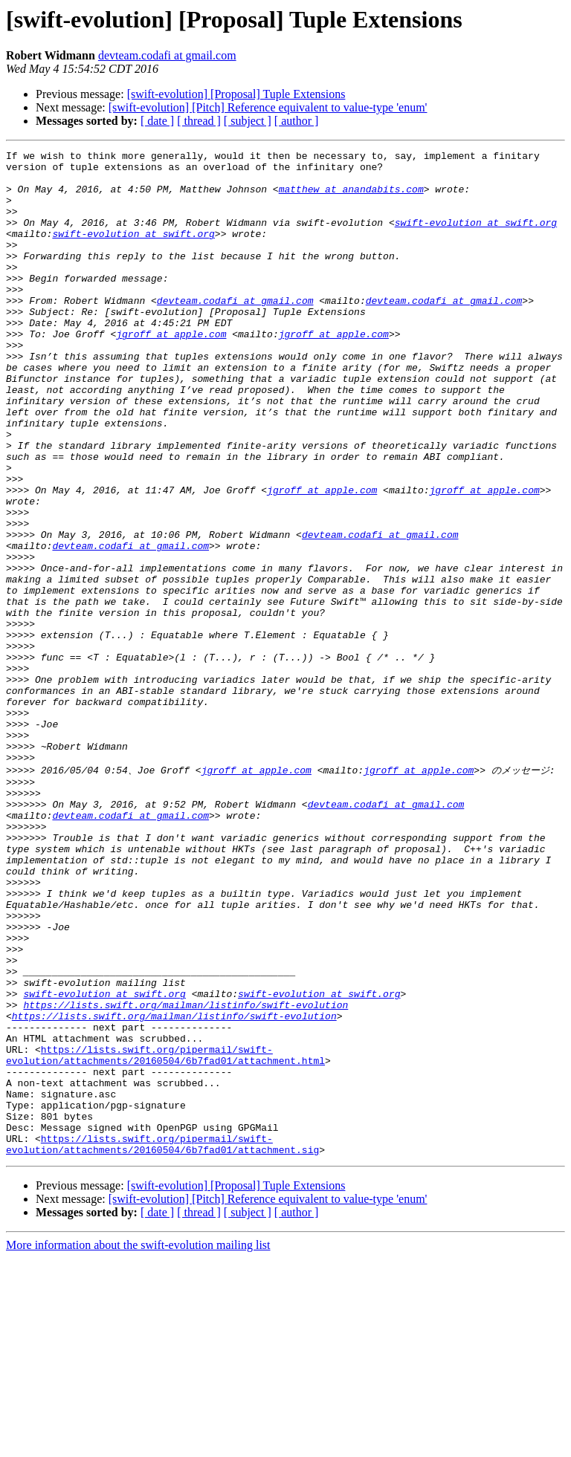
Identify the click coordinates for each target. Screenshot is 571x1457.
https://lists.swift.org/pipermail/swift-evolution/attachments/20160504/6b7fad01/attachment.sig (162, 1341)
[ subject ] (247, 120)
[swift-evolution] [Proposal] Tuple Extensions (236, 94)
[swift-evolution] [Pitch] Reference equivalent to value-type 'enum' (268, 107)
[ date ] (157, 120)
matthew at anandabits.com (351, 197)
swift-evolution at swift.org (476, 237)
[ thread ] (199, 120)
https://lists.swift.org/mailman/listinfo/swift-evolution (185, 1174)
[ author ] (296, 120)
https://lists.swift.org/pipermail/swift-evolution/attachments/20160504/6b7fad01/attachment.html (165, 1234)
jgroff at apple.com (171, 371)
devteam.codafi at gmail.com (167, 55)
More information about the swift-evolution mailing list (138, 1444)
